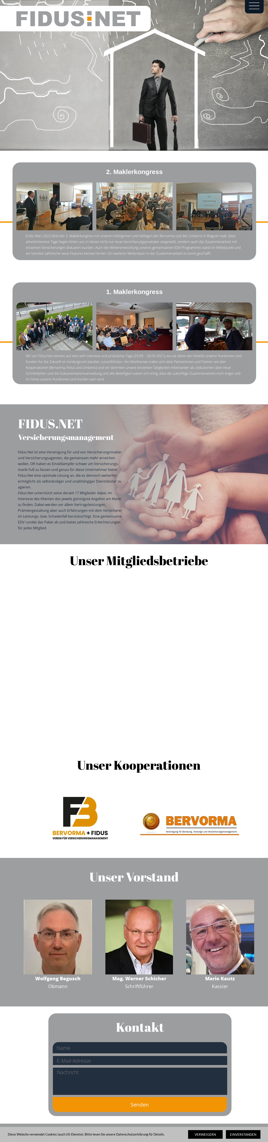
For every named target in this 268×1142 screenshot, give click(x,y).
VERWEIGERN (205, 1134)
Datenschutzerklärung (132, 1134)
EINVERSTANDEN (243, 1134)
